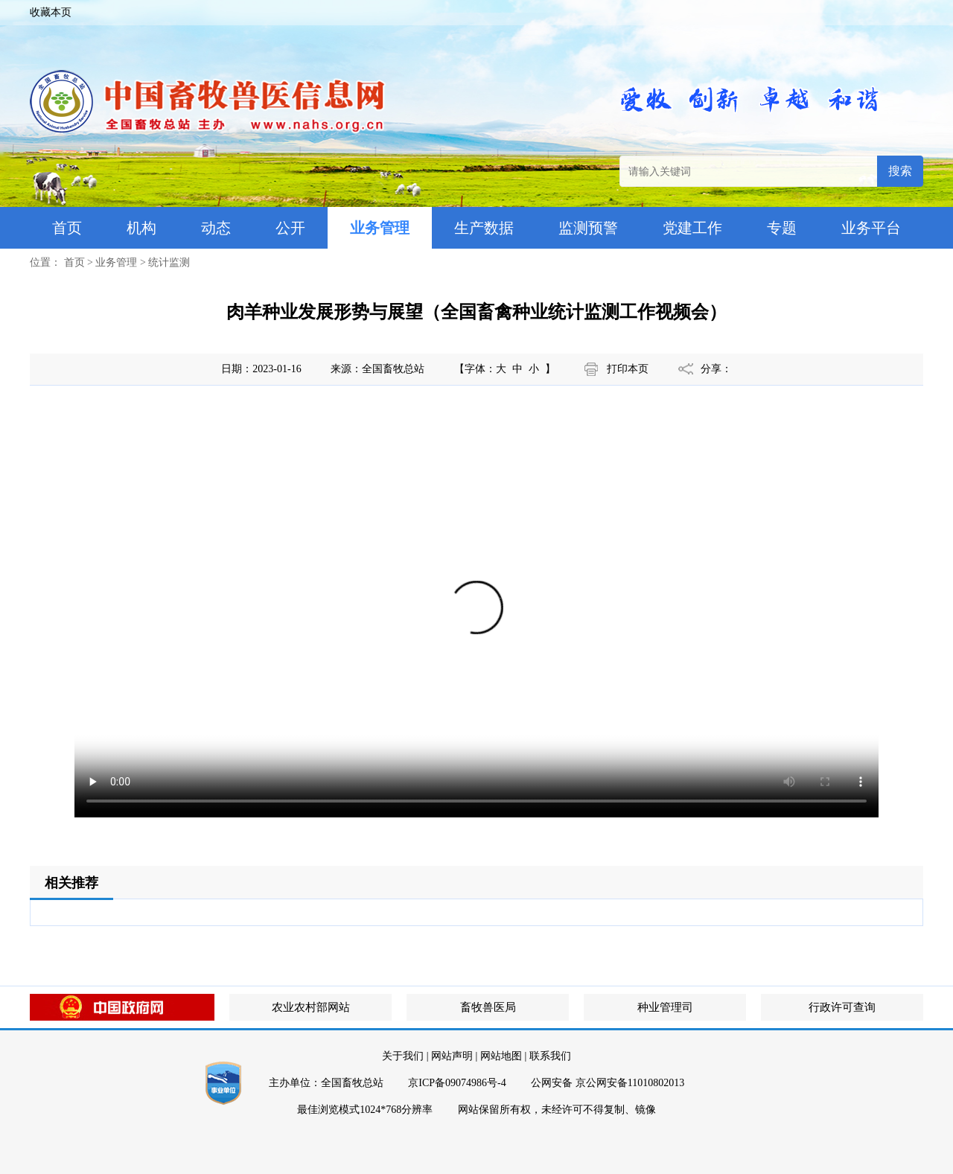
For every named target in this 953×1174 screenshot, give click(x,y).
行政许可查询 (842, 1007)
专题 (782, 228)
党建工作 (692, 228)
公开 (290, 228)
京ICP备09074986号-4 (457, 1082)
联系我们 (550, 1056)
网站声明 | (454, 1056)
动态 (216, 228)
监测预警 (588, 228)
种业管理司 (665, 1007)
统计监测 (169, 262)
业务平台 (871, 228)
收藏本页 (50, 12)
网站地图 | (503, 1056)
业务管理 (379, 228)
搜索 (900, 171)
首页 (67, 228)
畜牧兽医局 (488, 1007)
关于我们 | (405, 1056)
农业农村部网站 (311, 1007)
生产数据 (484, 228)
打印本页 (627, 368)
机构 (141, 228)
